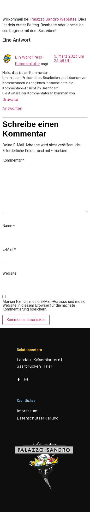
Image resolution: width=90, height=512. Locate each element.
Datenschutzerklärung (37, 417)
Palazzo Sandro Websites (53, 19)
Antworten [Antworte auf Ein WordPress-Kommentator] (12, 108)
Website (9, 273)
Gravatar (10, 99)
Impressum (27, 410)
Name (8, 226)
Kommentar (13, 160)
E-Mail (9, 249)
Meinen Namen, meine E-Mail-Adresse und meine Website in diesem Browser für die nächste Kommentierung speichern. (43, 305)
